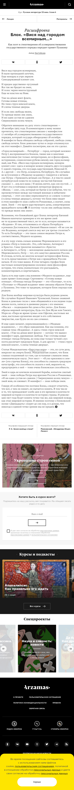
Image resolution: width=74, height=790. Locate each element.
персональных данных (47, 769)
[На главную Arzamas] (37, 4)
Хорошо (37, 782)
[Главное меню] (4, 4)
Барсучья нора (37, 349)
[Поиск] (70, 4)
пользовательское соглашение (44, 535)
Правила (57, 703)
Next (70, 578)
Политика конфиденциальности (30, 703)
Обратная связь (37, 708)
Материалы (62, 19)
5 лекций (12, 595)
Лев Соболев (40, 53)
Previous (4, 649)
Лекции (10, 19)
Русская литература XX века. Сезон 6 (37, 12)
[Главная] (37, 687)
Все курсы (35, 606)
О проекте (18, 697)
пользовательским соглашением (34, 766)
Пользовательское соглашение (45, 697)
